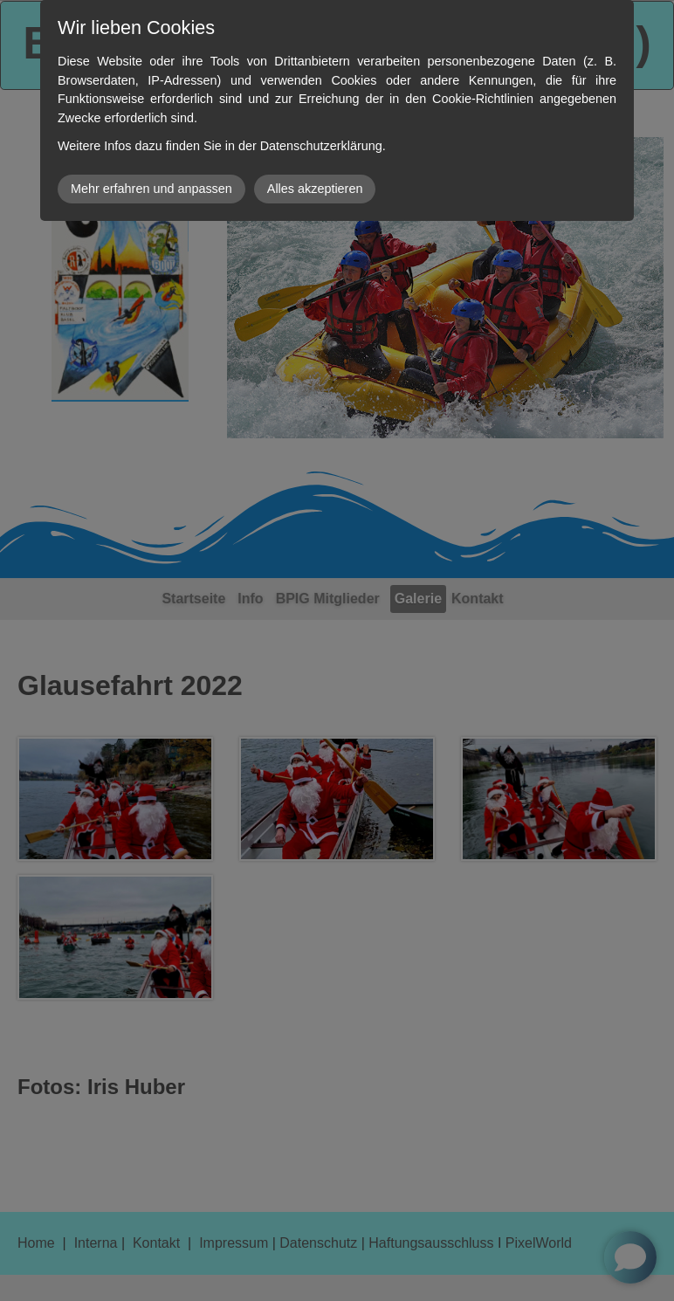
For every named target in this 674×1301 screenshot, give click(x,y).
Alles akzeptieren (315, 189)
